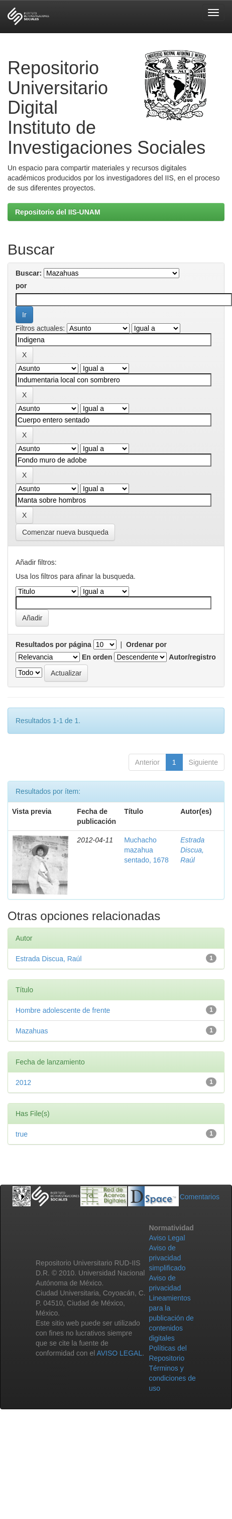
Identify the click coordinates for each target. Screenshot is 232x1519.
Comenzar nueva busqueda (65, 532)
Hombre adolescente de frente (63, 1010)
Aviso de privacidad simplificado (167, 1258)
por (21, 286)
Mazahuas (32, 1031)
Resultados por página (53, 644)
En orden (97, 657)
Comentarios (199, 1197)
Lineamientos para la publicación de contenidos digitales (171, 1318)
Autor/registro (192, 657)
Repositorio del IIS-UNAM (57, 212)
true (22, 1134)
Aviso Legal (167, 1238)
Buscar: (29, 273)
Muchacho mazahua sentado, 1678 (146, 850)
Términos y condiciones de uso (172, 1378)
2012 (23, 1082)
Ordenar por (146, 644)
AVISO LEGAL (119, 1353)
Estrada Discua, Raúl (192, 850)
